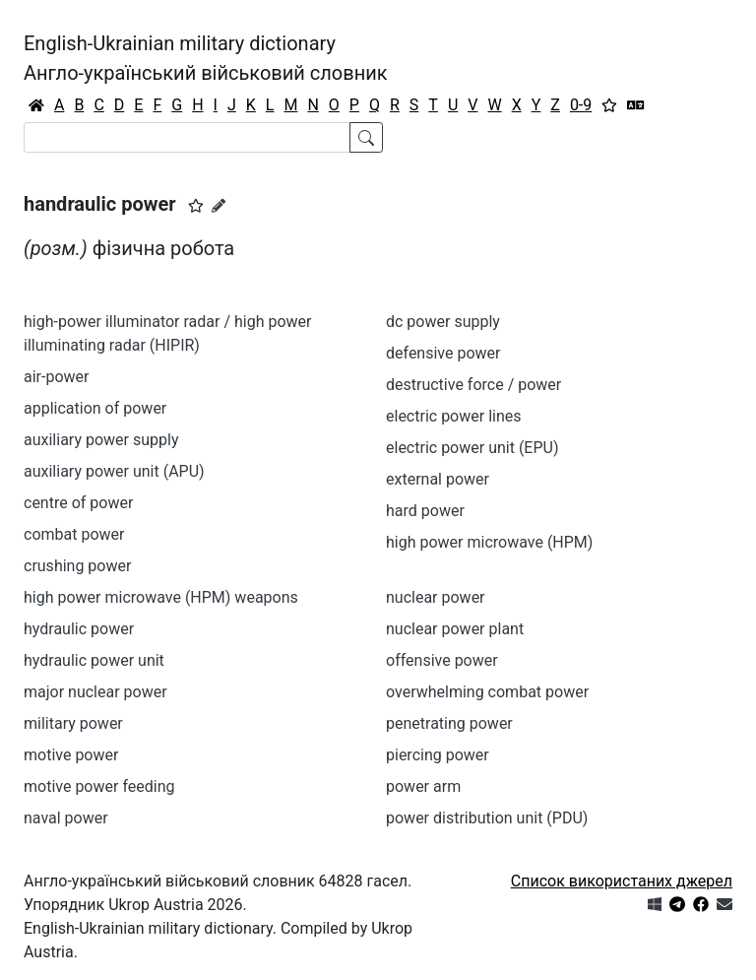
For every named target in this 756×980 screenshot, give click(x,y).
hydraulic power (79, 629)
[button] (196, 206)
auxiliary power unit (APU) (114, 471)
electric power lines (454, 416)
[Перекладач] (636, 105)
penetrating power (449, 723)
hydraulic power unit (94, 660)
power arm (423, 786)
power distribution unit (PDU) (487, 818)
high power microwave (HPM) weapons (161, 597)
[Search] (187, 137)
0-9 (581, 105)
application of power (95, 408)
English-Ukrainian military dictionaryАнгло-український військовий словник (206, 58)
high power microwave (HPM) (489, 542)
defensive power (443, 353)
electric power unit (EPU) (472, 447)
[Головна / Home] (36, 105)
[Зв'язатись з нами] (724, 904)
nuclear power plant (455, 629)
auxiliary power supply (101, 439)
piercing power (437, 755)
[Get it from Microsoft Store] (655, 904)
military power (73, 723)
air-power (56, 376)
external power (437, 479)
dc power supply (443, 321)
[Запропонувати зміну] (218, 206)
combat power (74, 534)
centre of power (78, 502)
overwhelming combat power (487, 692)
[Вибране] (609, 105)
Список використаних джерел (621, 881)
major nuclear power (95, 692)
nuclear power (435, 597)
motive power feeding (99, 786)
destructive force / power (473, 384)
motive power (71, 755)
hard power (425, 510)
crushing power (77, 565)
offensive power (442, 660)
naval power (66, 818)
